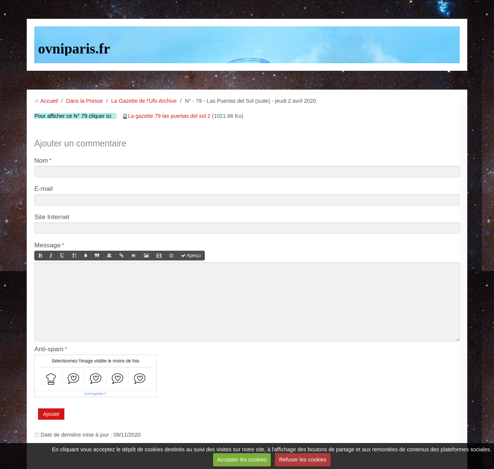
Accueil (49, 101)
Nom (41, 160)
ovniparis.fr (74, 48)
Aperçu (191, 255)
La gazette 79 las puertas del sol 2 (169, 116)
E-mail (43, 188)
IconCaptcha (94, 394)
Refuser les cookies (302, 460)
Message (47, 245)
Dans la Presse (84, 101)
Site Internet (51, 217)
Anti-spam (49, 349)
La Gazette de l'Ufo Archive (144, 101)
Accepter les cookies (242, 460)
